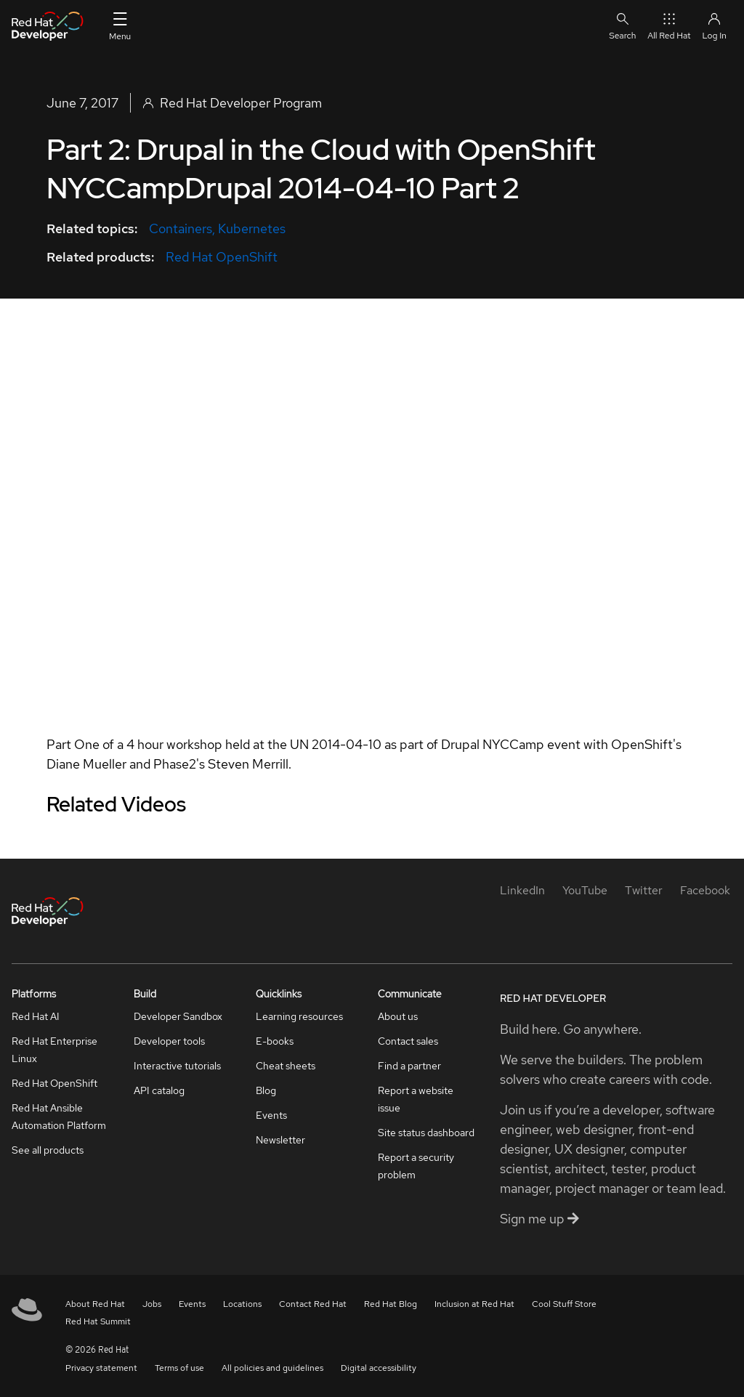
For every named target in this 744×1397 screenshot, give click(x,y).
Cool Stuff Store (564, 1304)
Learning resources (299, 1016)
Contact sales (408, 1041)
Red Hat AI (36, 1016)
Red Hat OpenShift (222, 256)
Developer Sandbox (178, 1016)
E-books (275, 1041)
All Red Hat (668, 25)
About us (398, 1016)
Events (271, 1115)
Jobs (151, 1304)
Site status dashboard (426, 1132)
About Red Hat (95, 1304)
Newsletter (280, 1139)
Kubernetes (252, 228)
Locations (242, 1304)
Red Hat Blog (390, 1304)
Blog (266, 1090)
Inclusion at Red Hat (474, 1304)
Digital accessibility (378, 1368)
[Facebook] (705, 890)
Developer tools (169, 1041)
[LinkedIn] (522, 890)
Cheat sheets (285, 1065)
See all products (48, 1150)
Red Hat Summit (98, 1321)
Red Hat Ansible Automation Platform (59, 1116)
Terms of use (179, 1368)
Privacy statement (101, 1368)
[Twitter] (644, 890)
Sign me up (539, 1218)
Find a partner (409, 1065)
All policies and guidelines (272, 1368)
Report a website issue (415, 1099)
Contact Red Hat (313, 1304)
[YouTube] (584, 890)
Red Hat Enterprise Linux (54, 1049)
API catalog (159, 1090)
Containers (180, 228)
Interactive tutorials (177, 1065)
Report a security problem (416, 1166)
